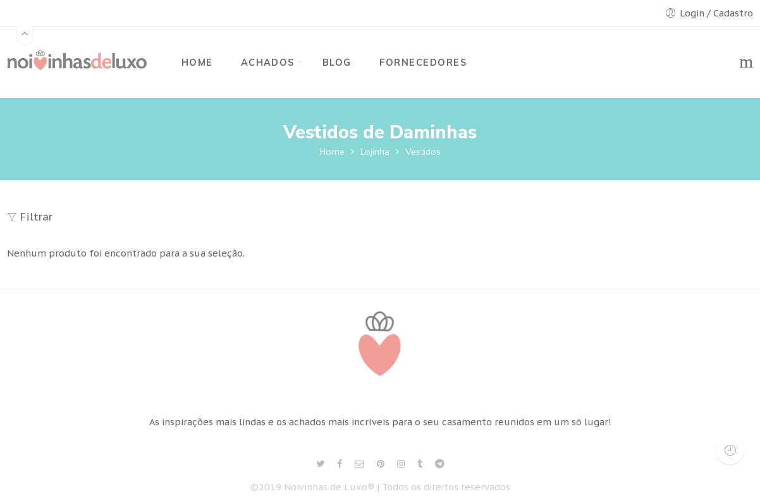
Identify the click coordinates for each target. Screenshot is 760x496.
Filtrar (29, 217)
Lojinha (374, 151)
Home (332, 151)
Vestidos (423, 151)
